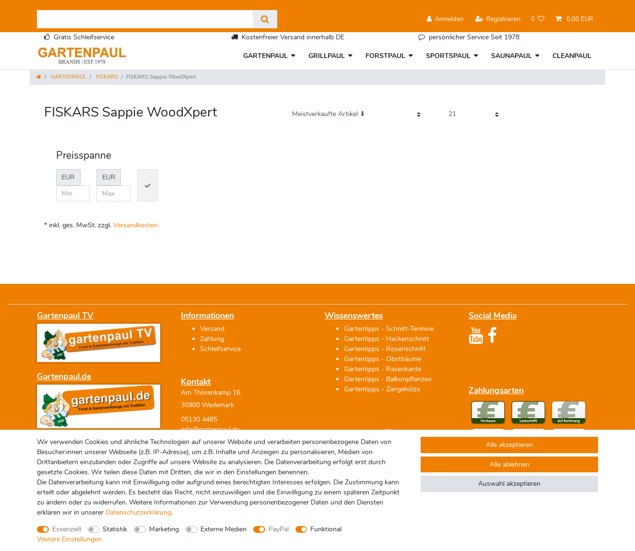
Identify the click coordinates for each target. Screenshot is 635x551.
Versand (212, 328)
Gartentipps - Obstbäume (382, 358)
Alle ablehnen (509, 464)
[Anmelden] (445, 19)
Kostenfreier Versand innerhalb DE (293, 37)
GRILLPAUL (326, 55)
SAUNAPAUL (511, 55)
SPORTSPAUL (448, 55)
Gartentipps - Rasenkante (382, 369)
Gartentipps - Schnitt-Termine (389, 328)
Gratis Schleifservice (84, 37)
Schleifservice (220, 348)
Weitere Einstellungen (69, 539)
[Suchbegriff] (145, 19)
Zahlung (212, 338)
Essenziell (66, 529)
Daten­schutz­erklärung (138, 512)
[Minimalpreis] (73, 194)
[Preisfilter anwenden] (147, 185)
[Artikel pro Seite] (474, 114)
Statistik (115, 529)
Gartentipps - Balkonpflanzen (388, 379)
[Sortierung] (356, 114)
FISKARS (106, 77)
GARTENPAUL (265, 55)
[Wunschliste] (538, 19)
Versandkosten (135, 225)
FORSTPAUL (385, 55)
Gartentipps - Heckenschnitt (386, 338)
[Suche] (265, 19)
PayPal (279, 529)
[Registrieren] (498, 19)
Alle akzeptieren (509, 444)
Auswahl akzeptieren (509, 483)
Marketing (164, 529)
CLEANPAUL (572, 55)
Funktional (325, 529)
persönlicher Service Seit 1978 (474, 37)
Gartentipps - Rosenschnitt (385, 348)
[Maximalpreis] (113, 194)
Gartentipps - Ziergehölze (382, 389)
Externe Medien (223, 529)
